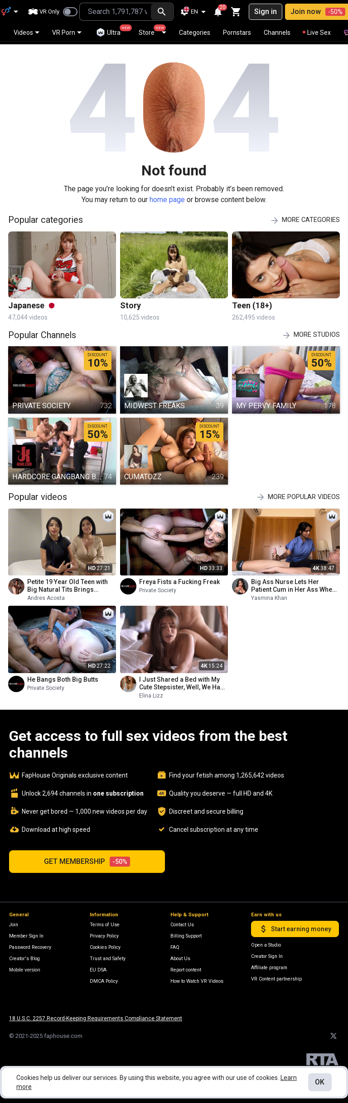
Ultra (112, 30)
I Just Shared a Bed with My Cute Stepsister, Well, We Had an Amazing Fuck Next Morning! (181, 680)
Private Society (157, 587)
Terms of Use (105, 921)
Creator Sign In (267, 953)
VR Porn (67, 32)
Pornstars (237, 32)
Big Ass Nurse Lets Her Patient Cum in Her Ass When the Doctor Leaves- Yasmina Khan (293, 582)
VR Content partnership (276, 976)
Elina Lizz (151, 692)
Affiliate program (269, 964)
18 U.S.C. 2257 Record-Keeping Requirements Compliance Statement (95, 1015)
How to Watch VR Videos (196, 978)
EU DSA (98, 967)
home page (167, 196)
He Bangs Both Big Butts (62, 676)
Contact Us (182, 921)
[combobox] (114, 12)
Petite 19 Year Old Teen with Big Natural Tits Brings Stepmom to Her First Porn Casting (67, 582)
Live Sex (317, 32)
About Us (180, 955)
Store (152, 30)
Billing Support (186, 933)
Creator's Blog (24, 955)
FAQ (174, 944)
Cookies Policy (105, 944)
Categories (194, 32)
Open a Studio (266, 942)
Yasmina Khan (269, 595)
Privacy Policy (104, 933)
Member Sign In (26, 933)
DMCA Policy (104, 978)
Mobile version (24, 966)
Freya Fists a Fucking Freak (179, 578)
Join (13, 921)
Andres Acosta (46, 595)
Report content (185, 967)
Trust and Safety (108, 955)
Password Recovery (30, 944)
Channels (277, 32)
